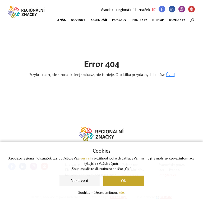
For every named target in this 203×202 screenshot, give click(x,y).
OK (123, 181)
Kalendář (98, 20)
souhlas (85, 158)
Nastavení (79, 180)
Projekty (139, 20)
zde (121, 193)
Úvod (170, 75)
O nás (61, 20)
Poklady (119, 20)
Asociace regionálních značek (125, 10)
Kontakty (177, 20)
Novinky (78, 20)
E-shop (158, 20)
